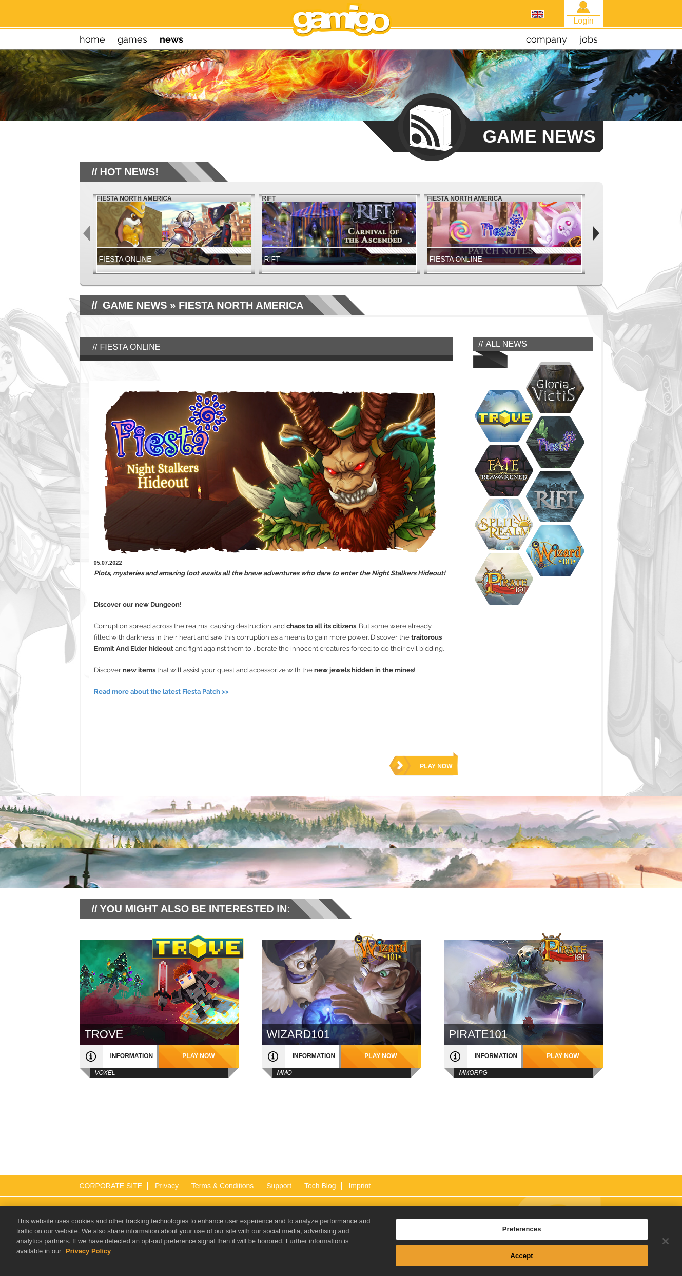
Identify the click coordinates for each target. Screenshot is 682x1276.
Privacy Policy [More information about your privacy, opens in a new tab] (88, 1257)
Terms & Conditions (222, 1186)
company (546, 39)
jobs (589, 39)
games (132, 39)
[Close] (665, 1248)
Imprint (359, 1186)
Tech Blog (320, 1186)
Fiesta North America (241, 305)
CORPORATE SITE (111, 1186)
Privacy (167, 1186)
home (92, 39)
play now (436, 766)
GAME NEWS (135, 305)
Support (278, 1186)
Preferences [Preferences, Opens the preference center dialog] (521, 1236)
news (171, 39)
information (131, 1056)
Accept (522, 1262)
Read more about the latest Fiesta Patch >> (161, 691)
